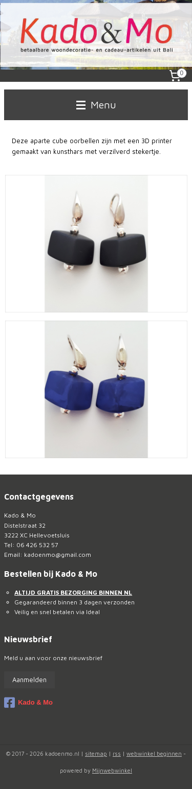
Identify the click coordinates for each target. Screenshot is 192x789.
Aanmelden (29, 679)
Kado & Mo (28, 702)
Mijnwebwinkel (112, 770)
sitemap (96, 753)
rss (117, 753)
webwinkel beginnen (154, 753)
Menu (96, 104)
